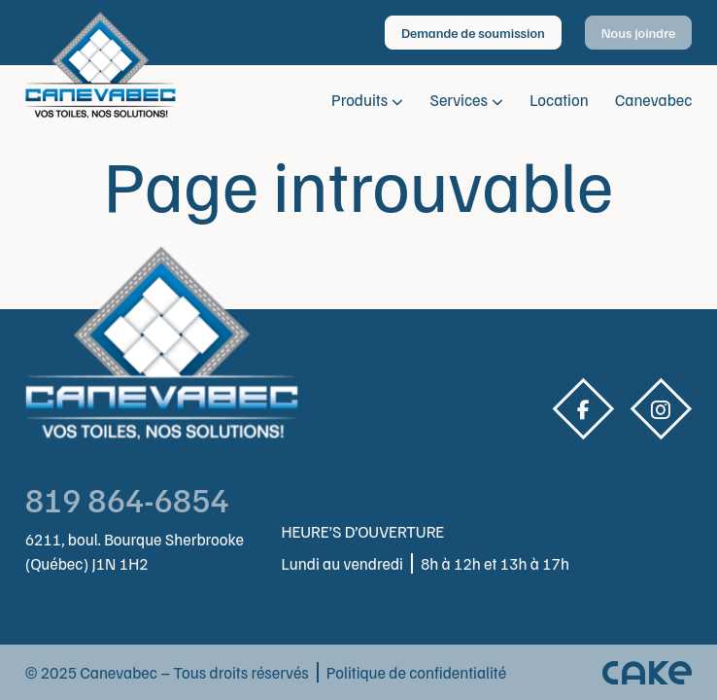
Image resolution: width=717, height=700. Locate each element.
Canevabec (653, 99)
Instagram (661, 409)
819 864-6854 (127, 499)
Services (459, 99)
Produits (359, 99)
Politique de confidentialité (416, 672)
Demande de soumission (473, 32)
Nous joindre (638, 32)
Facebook (583, 409)
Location (558, 99)
